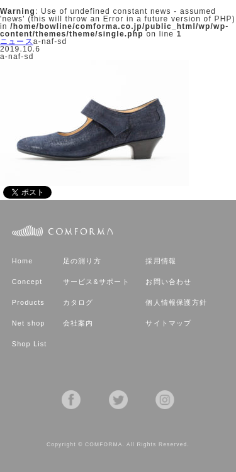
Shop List (29, 344)
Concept (27, 281)
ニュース (16, 41)
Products (28, 302)
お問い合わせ (168, 281)
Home (22, 261)
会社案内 (78, 323)
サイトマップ (168, 323)
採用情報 (160, 261)
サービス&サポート (96, 281)
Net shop (28, 323)
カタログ (78, 302)
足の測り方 (82, 261)
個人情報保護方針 (176, 302)
